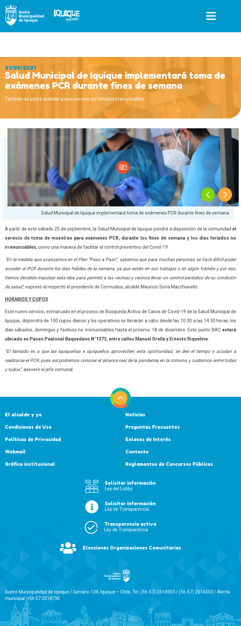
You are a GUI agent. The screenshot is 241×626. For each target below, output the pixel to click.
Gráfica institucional (30, 464)
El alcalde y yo (23, 414)
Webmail (15, 451)
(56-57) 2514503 (157, 591)
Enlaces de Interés (148, 439)
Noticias (135, 414)
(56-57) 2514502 (196, 591)
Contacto (137, 451)
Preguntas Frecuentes (152, 427)
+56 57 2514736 (43, 598)
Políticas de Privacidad (33, 439)
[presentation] (208, 195)
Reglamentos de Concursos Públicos (169, 464)
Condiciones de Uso (28, 427)
